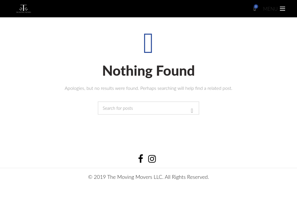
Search (192, 111)
